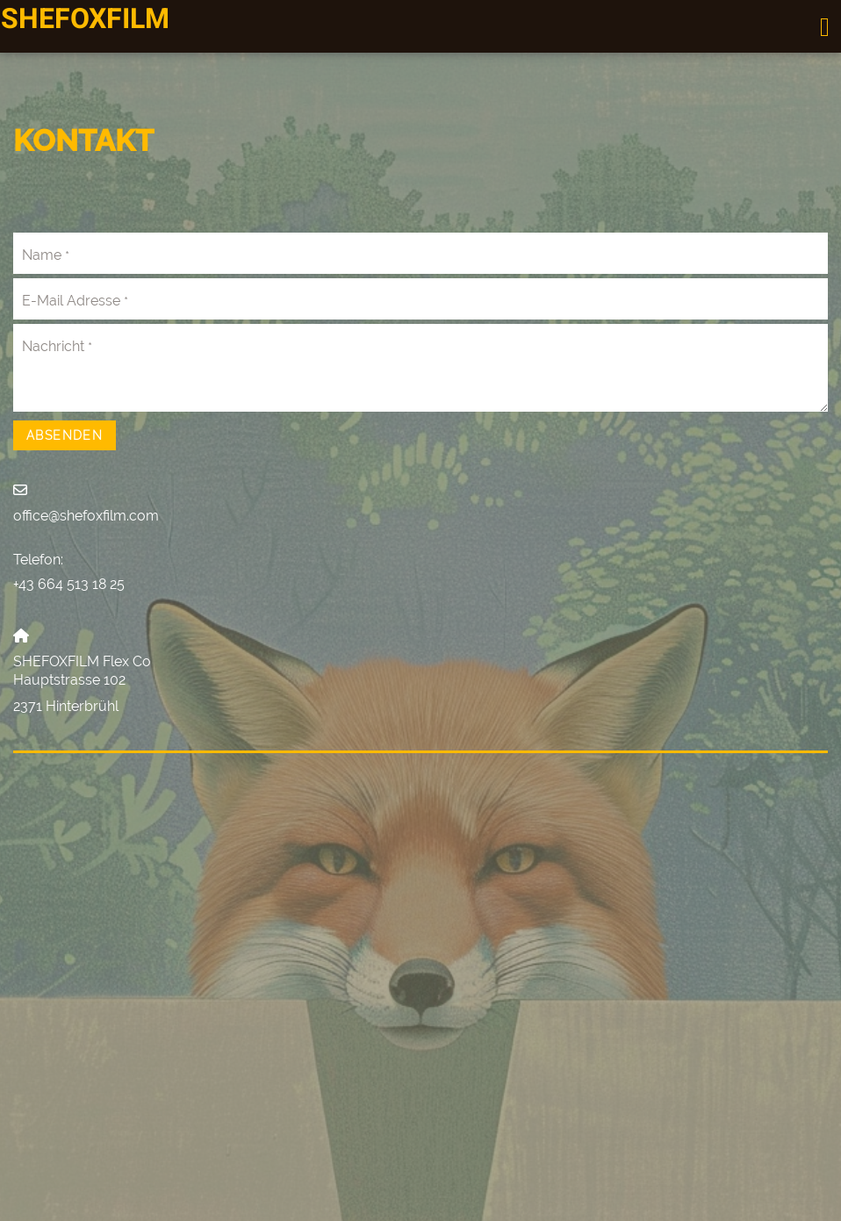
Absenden (64, 435)
